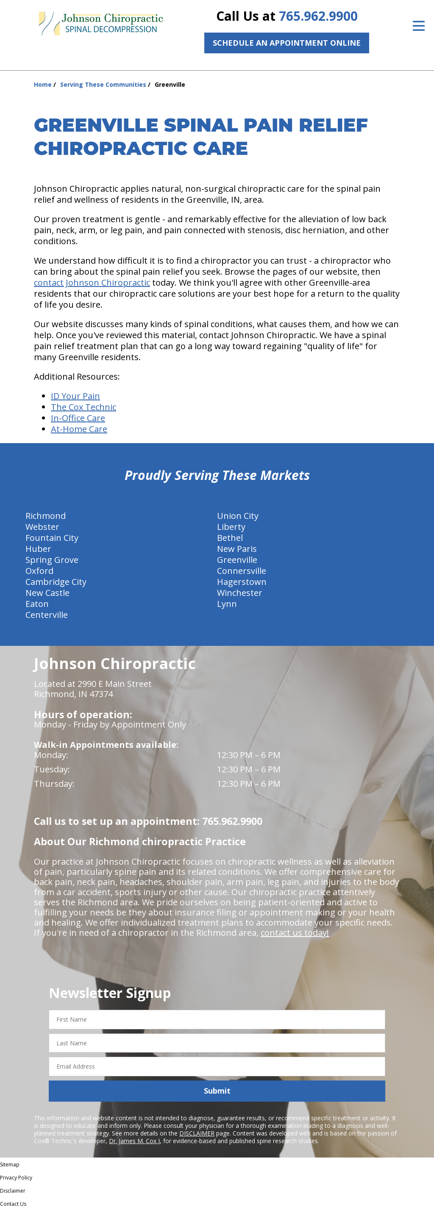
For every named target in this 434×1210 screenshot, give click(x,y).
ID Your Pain (75, 396)
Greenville (237, 559)
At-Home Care (79, 429)
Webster (42, 526)
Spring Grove (51, 559)
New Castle (47, 592)
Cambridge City (55, 581)
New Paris (237, 548)
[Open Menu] (419, 26)
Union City (238, 515)
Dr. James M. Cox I (134, 1141)
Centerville (46, 614)
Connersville (241, 570)
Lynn (227, 603)
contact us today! (295, 932)
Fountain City (51, 537)
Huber (38, 548)
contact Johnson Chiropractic (92, 282)
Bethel (230, 537)
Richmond (45, 515)
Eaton (37, 603)
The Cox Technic (83, 407)
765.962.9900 (318, 16)
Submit (217, 1091)
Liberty (231, 526)
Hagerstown (242, 581)
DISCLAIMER (196, 1133)
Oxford (39, 570)
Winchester (239, 592)
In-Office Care (78, 418)
